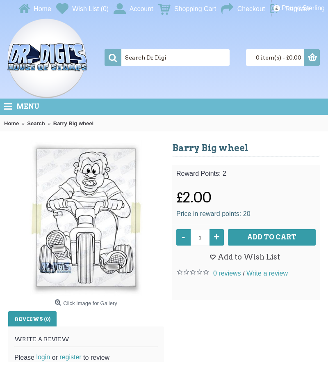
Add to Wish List (249, 257)
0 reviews (227, 273)
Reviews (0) (32, 319)
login (43, 357)
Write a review (267, 273)
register (70, 357)
